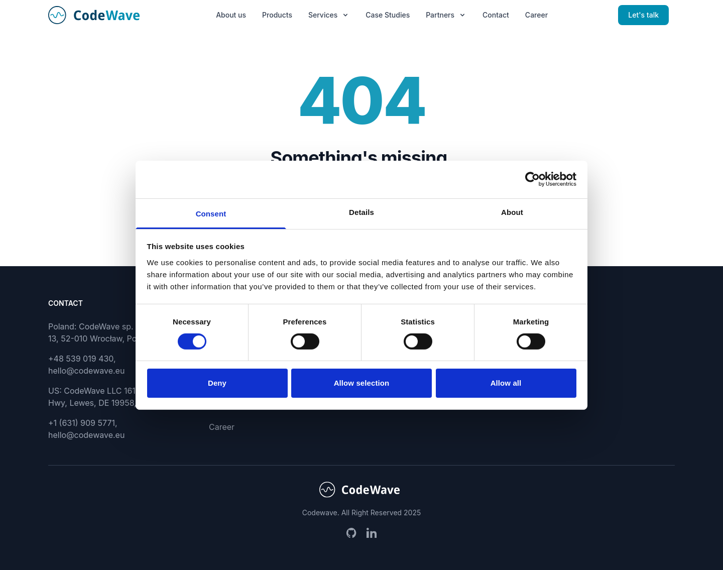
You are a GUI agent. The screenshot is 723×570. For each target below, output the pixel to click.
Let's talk (643, 15)
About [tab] (512, 211)
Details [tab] (361, 211)
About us (231, 15)
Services (328, 15)
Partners (446, 15)
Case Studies (388, 15)
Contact (496, 15)
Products (277, 15)
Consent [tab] (211, 213)
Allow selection (362, 383)
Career (536, 15)
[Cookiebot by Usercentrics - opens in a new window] (532, 179)
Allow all (506, 383)
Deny (217, 383)
